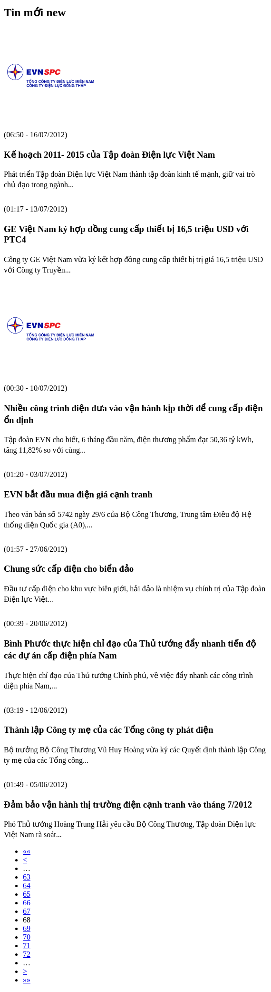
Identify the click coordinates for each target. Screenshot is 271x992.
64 (26, 885)
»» (26, 980)
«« (26, 851)
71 (26, 945)
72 (26, 954)
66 (26, 903)
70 (26, 937)
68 (26, 920)
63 (26, 877)
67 (26, 911)
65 (26, 894)
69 (26, 928)
